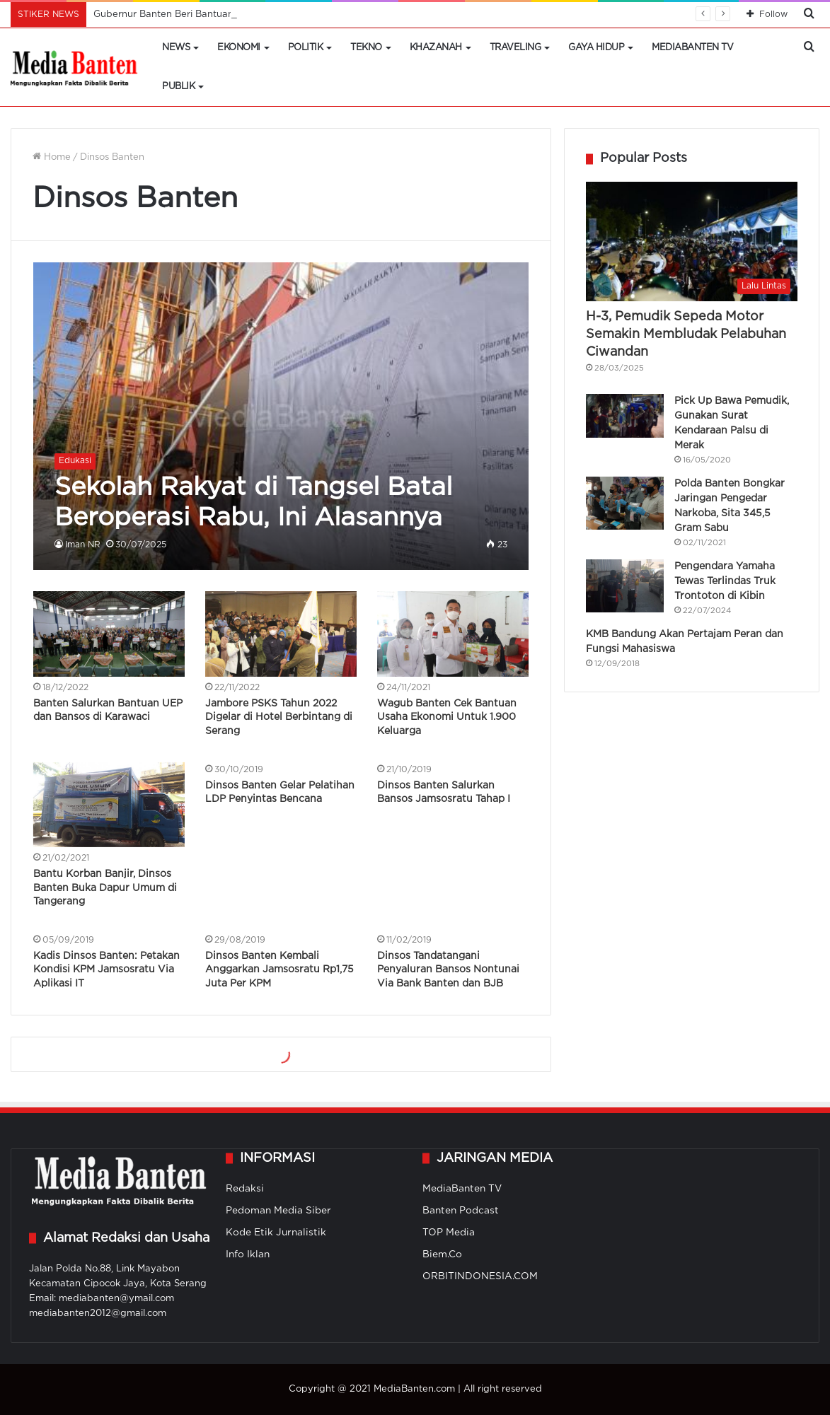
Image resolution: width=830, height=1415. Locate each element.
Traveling (515, 48)
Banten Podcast (460, 1210)
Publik (178, 87)
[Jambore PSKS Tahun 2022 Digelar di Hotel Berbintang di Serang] (281, 634)
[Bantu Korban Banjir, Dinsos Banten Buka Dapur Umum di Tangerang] (109, 804)
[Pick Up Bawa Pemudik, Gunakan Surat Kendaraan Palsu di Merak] (625, 416)
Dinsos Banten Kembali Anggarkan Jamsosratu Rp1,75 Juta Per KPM (279, 970)
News (176, 48)
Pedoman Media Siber (278, 1210)
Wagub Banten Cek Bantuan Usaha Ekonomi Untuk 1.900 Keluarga (447, 717)
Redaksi (245, 1188)
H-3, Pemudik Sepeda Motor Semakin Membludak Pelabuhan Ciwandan (686, 334)
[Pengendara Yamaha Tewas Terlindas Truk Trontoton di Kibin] (625, 585)
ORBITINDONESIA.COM (480, 1276)
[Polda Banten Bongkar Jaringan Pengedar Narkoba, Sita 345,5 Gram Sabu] (625, 503)
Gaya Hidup (596, 48)
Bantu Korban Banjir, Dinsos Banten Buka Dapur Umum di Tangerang (105, 888)
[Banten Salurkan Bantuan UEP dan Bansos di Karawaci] (109, 634)
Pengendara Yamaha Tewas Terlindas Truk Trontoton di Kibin (725, 581)
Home (52, 157)
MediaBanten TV (692, 48)
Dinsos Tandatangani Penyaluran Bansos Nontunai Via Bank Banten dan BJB (448, 970)
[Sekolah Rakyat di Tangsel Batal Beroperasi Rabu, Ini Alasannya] (281, 416)
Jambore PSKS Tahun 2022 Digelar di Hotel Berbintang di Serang (278, 717)
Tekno (366, 48)
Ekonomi (238, 48)
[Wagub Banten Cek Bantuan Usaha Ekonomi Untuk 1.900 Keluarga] (453, 634)
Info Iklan (248, 1254)
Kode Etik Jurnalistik (276, 1232)
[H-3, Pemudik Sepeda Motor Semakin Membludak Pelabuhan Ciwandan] (691, 241)
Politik (305, 48)
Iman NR (82, 545)
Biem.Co (442, 1254)
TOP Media (448, 1232)
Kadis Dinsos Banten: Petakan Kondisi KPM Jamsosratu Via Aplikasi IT (106, 970)
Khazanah (436, 48)
